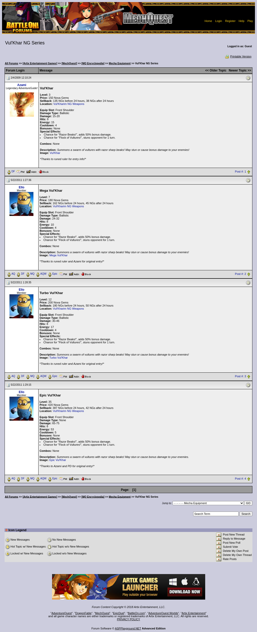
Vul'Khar (55, 152)
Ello (21, 187)
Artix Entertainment (194, 613)
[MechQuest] (69, 63)
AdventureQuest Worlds (163, 613)
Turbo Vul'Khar (58, 357)
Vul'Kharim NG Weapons (68, 103)
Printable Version (238, 56)
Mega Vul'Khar (58, 255)
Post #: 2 (240, 273)
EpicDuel (118, 613)
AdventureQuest (62, 613)
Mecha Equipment (120, 63)
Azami (21, 85)
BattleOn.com (136, 613)
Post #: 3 (240, 376)
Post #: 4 (240, 478)
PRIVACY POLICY (128, 619)
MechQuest (102, 613)
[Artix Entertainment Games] (39, 63)
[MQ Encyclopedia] (92, 63)
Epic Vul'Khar (57, 459)
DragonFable (83, 613)
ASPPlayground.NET (128, 628)
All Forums (11, 63)
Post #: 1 (240, 171)
